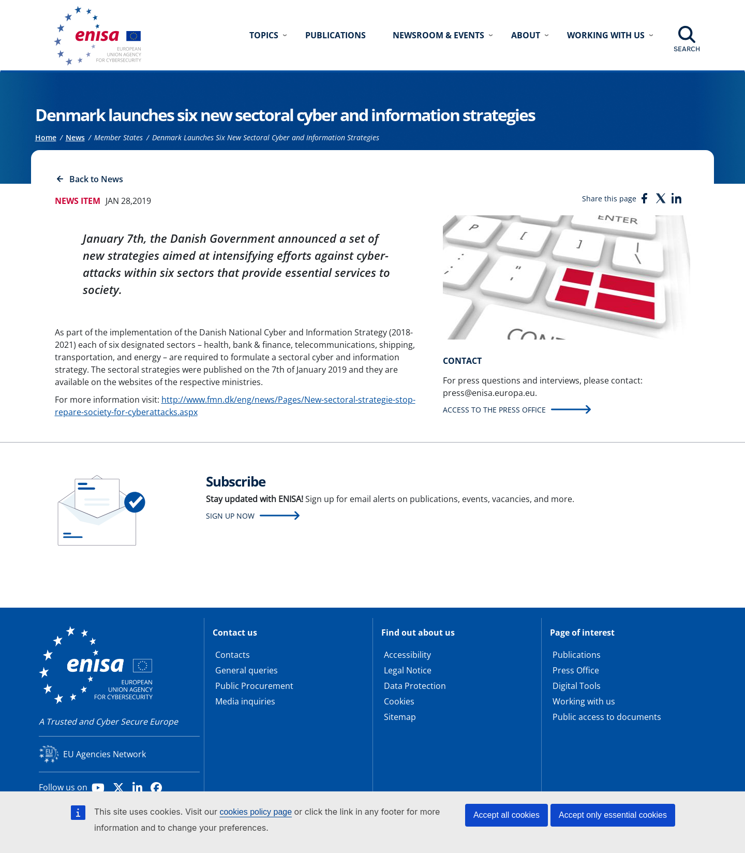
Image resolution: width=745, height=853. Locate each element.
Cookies (399, 701)
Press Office (576, 670)
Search (687, 48)
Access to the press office (494, 410)
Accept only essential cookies (613, 815)
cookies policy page (255, 811)
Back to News (96, 179)
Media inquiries (245, 701)
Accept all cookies (506, 815)
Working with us (584, 701)
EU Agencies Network (104, 754)
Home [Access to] (45, 137)
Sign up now (230, 516)
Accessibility (407, 654)
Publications (335, 35)
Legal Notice (407, 670)
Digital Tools (577, 686)
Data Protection (415, 686)
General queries (246, 670)
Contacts (232, 654)
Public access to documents (607, 717)
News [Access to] (75, 137)
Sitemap (400, 717)
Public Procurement (254, 686)
